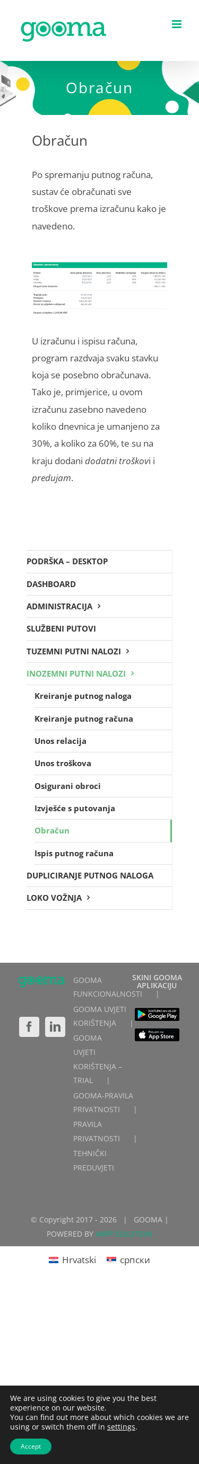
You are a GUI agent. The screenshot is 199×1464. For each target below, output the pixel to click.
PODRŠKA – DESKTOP (67, 561)
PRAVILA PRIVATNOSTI (96, 1131)
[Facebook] (29, 1027)
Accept (31, 1446)
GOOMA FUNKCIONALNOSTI (107, 987)
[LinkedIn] (55, 1027)
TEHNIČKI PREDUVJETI (93, 1160)
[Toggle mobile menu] (177, 24)
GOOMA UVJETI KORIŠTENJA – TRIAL (97, 1059)
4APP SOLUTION (124, 1234)
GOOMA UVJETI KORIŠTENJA (99, 1016)
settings (121, 1427)
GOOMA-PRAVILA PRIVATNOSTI (103, 1102)
